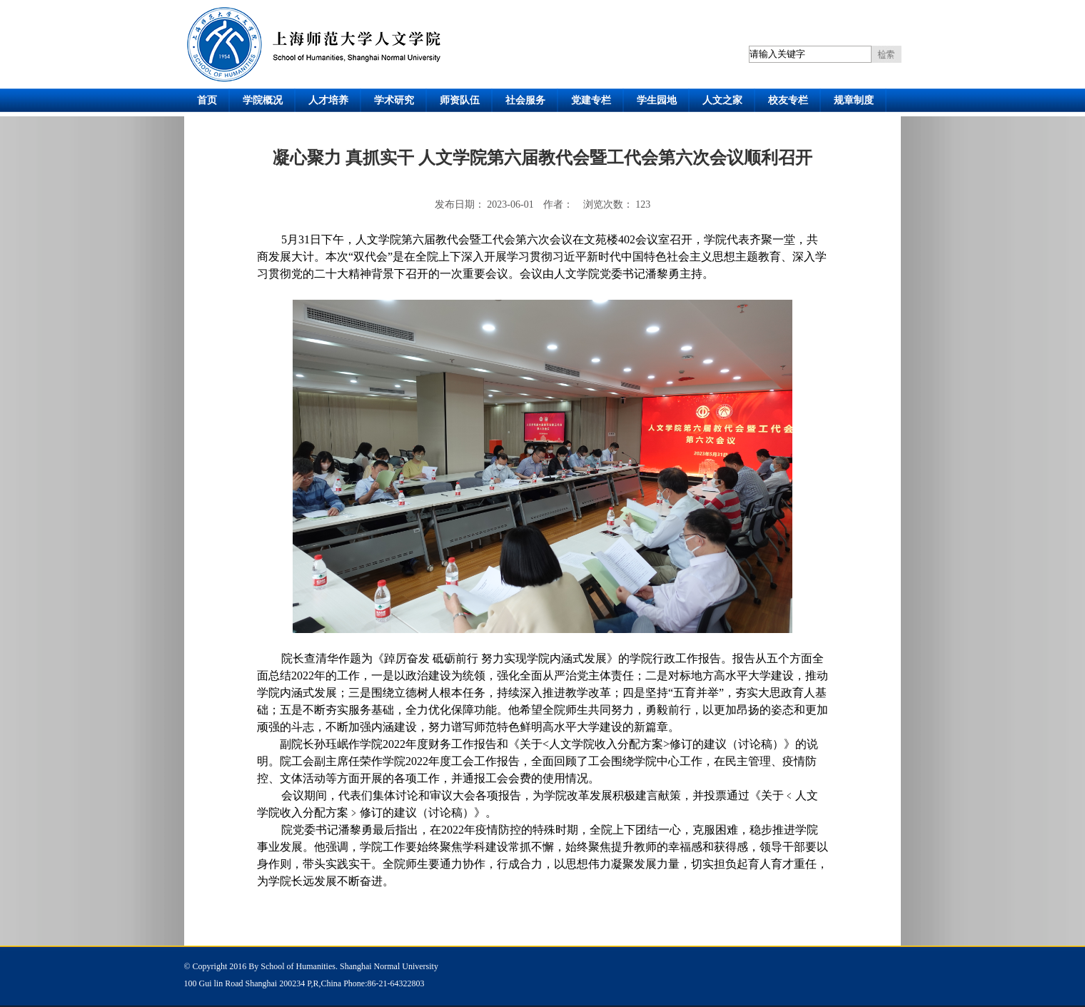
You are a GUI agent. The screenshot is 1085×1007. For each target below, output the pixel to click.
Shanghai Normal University (389, 966)
